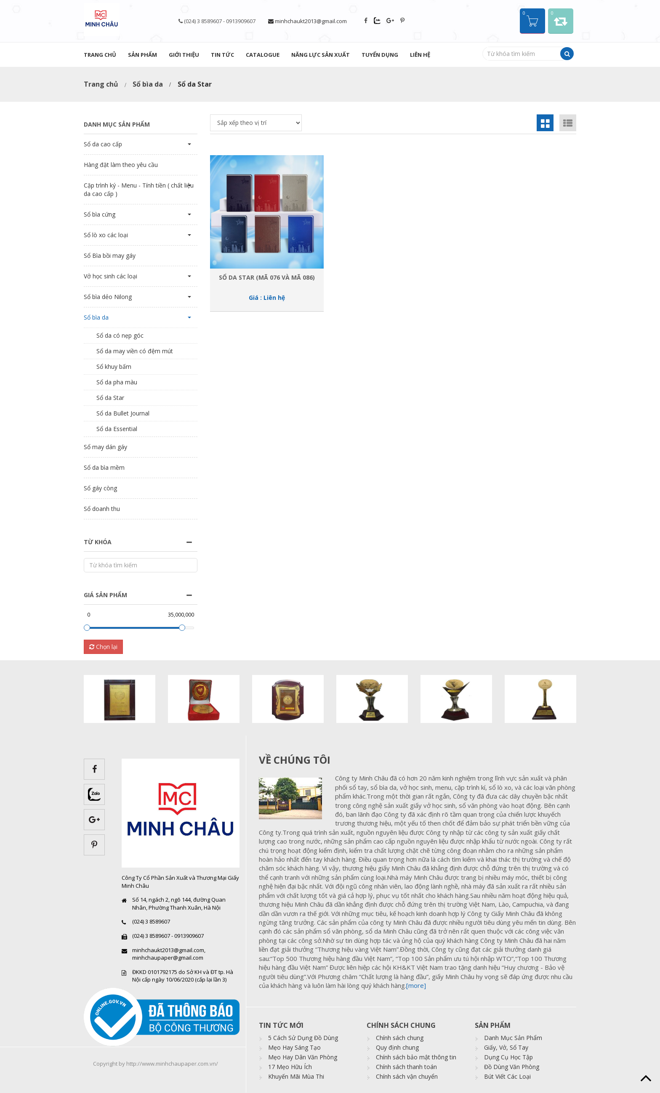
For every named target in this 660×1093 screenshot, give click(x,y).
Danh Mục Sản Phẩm (513, 1038)
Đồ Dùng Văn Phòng (511, 1067)
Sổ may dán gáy (105, 447)
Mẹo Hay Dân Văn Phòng (302, 1057)
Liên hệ (420, 54)
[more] (416, 985)
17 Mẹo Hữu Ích (290, 1067)
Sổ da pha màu (116, 382)
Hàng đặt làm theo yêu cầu (121, 165)
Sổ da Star (110, 398)
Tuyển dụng (380, 54)
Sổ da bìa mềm (104, 467)
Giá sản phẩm (105, 595)
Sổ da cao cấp (103, 144)
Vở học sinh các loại (110, 276)
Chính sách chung (399, 1038)
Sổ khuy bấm (113, 367)
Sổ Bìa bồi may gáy (110, 255)
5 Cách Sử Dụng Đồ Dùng (303, 1038)
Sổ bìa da (148, 84)
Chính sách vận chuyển (407, 1076)
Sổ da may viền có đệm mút (134, 351)
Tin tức (222, 54)
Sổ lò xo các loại (106, 235)
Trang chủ (100, 54)
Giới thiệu (184, 54)
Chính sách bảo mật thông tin (416, 1057)
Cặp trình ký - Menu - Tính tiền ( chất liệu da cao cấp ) (139, 189)
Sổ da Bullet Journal (122, 413)
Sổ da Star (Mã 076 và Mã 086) (267, 277)
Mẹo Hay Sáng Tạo (294, 1047)
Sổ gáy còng (100, 488)
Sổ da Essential (116, 429)
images (294, 798)
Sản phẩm (142, 54)
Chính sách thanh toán (406, 1067)
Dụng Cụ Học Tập (508, 1057)
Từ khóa (98, 542)
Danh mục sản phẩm (117, 124)
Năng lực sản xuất (320, 54)
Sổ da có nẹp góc (120, 335)
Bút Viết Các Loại (507, 1076)
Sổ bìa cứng (99, 214)
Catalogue (262, 54)
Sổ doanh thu (102, 509)
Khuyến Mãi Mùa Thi (296, 1076)
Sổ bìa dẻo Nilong (108, 297)
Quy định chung (397, 1047)
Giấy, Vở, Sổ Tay (506, 1047)
